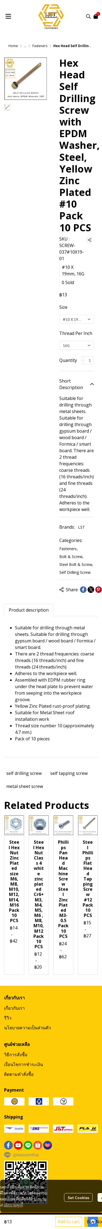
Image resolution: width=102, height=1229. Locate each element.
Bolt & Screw (71, 556)
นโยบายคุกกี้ (13, 1204)
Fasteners (39, 46)
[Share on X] (91, 589)
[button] (88, 16)
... (25, 46)
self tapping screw (69, 773)
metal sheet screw (24, 786)
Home (13, 46)
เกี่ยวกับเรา (14, 1008)
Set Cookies (78, 1197)
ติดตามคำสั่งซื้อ (19, 1074)
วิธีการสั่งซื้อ (15, 1055)
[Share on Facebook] (83, 589)
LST (81, 527)
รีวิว (7, 1018)
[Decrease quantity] (83, 360)
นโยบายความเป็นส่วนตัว (27, 1028)
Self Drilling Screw (75, 572)
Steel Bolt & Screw (76, 564)
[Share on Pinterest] (98, 589)
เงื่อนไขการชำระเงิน (23, 1064)
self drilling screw (24, 773)
